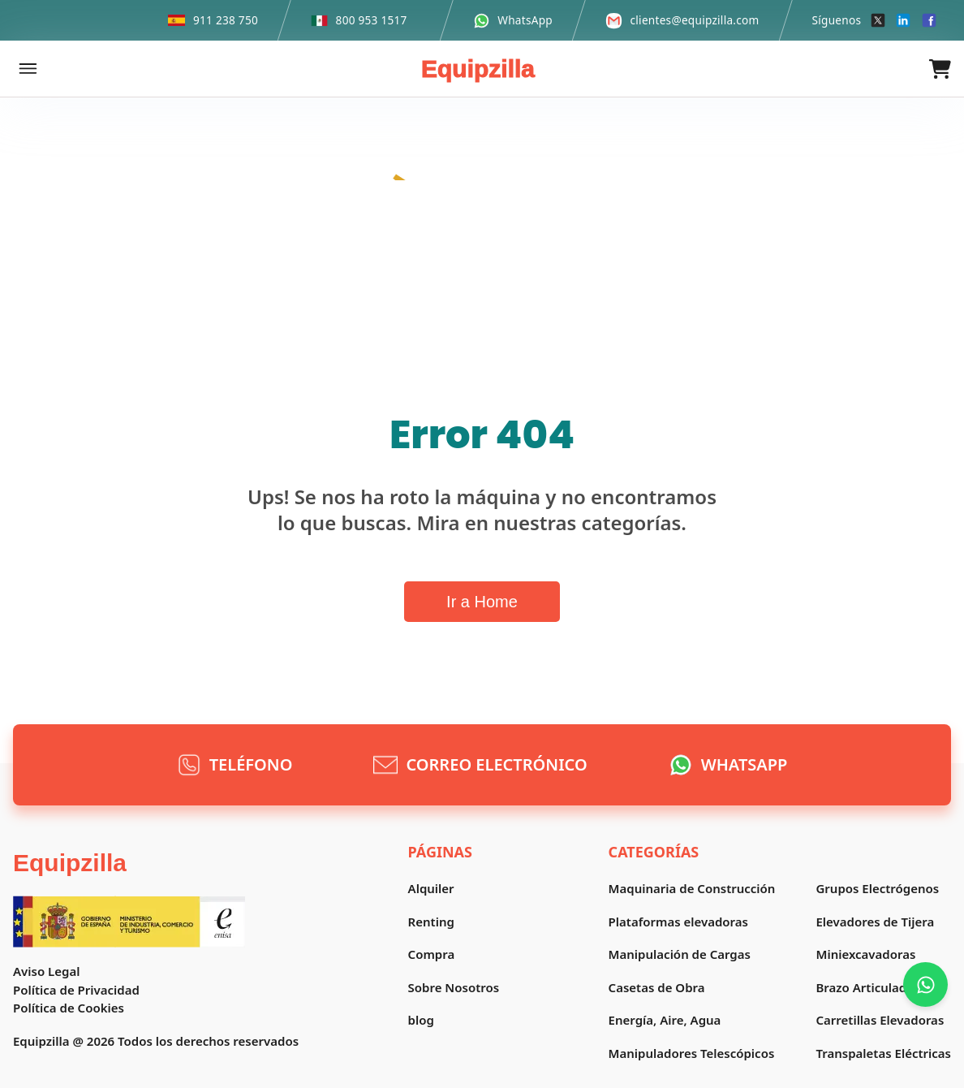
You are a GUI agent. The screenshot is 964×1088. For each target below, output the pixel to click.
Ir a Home (482, 602)
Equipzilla (478, 68)
